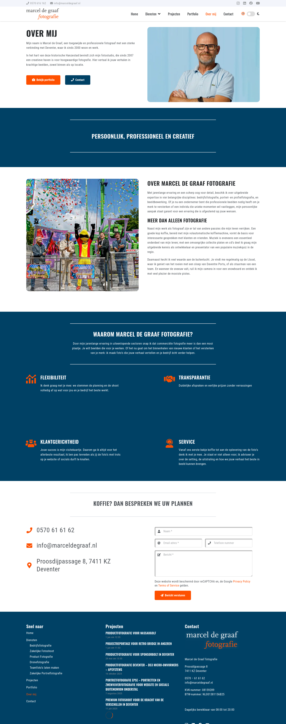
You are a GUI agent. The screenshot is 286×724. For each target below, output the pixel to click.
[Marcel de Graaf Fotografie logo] (42, 13)
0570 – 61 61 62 (195, 678)
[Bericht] (203, 563)
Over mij (31, 694)
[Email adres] (178, 543)
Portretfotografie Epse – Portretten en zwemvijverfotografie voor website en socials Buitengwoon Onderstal (137, 684)
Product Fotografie (41, 656)
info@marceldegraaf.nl (67, 545)
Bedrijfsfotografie (40, 645)
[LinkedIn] (244, 3)
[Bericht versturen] (173, 595)
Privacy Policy (241, 581)
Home (29, 633)
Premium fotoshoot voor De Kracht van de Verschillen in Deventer (135, 702)
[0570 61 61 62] (31, 530)
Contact (31, 701)
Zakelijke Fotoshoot (42, 651)
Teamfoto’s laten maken (44, 667)
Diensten (31, 640)
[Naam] (203, 531)
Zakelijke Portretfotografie (46, 673)
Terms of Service (168, 585)
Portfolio (31, 687)
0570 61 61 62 (56, 530)
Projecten (32, 680)
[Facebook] (251, 3)
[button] (158, 14)
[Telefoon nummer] (228, 543)
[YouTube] (258, 3)
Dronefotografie (39, 662)
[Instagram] (238, 3)
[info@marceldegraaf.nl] (31, 546)
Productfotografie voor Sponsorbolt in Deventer (140, 654)
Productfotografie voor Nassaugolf (131, 633)
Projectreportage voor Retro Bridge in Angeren (139, 643)
